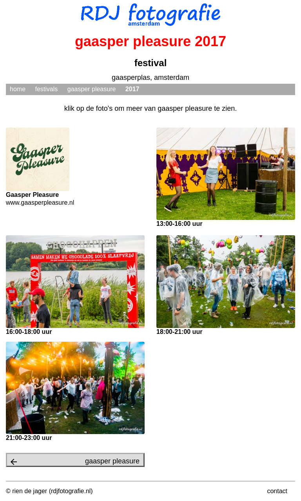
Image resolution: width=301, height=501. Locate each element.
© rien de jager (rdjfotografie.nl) (49, 491)
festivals (46, 89)
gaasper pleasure (91, 89)
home (17, 89)
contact (277, 491)
